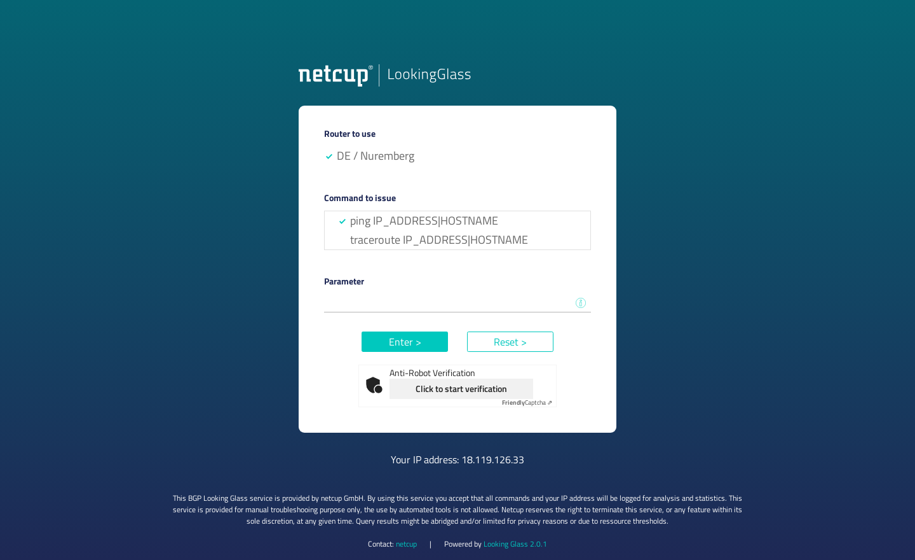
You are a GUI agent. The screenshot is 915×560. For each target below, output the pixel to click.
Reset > (510, 341)
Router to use (350, 133)
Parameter (344, 281)
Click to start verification (461, 388)
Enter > (405, 341)
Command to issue (360, 197)
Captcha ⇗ (527, 402)
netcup (406, 544)
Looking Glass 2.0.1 (515, 544)
